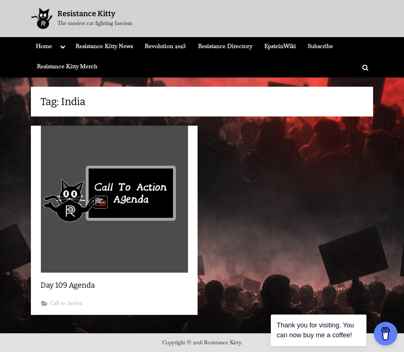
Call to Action (66, 303)
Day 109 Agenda (67, 285)
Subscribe (320, 46)
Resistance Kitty (86, 13)
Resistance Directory (225, 46)
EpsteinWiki (280, 46)
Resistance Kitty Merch (67, 66)
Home (44, 46)
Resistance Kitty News (104, 46)
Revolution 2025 (165, 46)
